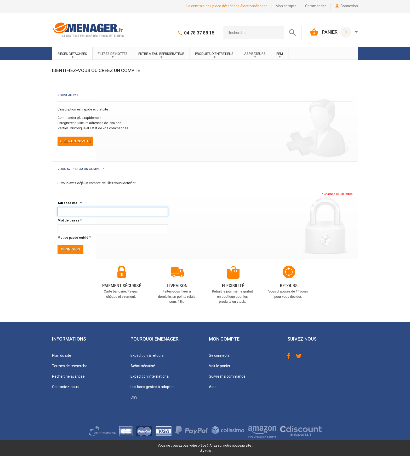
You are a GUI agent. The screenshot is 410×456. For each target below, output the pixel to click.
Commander (315, 6)
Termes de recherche (69, 366)
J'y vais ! (206, 451)
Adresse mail (68, 203)
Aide (213, 387)
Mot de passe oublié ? (74, 237)
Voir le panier (219, 366)
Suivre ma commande (227, 376)
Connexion (349, 6)
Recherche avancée (68, 376)
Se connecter (220, 355)
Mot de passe (68, 220)
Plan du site (61, 355)
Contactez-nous (65, 387)
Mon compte (286, 6)
